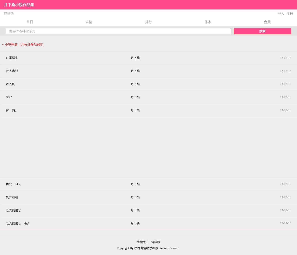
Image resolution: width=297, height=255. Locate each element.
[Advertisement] (148, 147)
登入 (281, 14)
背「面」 (12, 110)
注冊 (289, 14)
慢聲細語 (12, 197)
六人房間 (12, 71)
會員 (267, 22)
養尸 (9, 97)
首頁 (29, 22)
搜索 (262, 31)
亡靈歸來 (12, 57)
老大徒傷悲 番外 (18, 223)
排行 (148, 22)
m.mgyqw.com (169, 248)
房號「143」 (14, 184)
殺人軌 (10, 84)
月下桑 (135, 57)
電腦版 (155, 242)
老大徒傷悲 (13, 210)
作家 (208, 22)
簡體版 (9, 14)
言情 (89, 22)
